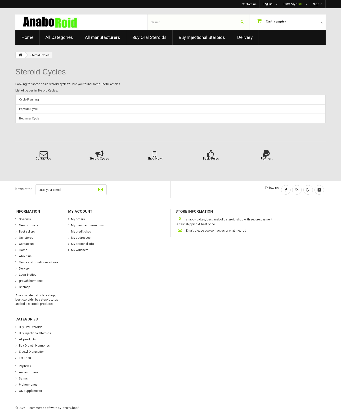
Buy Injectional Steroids (202, 37)
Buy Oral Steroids (149, 37)
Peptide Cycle (28, 109)
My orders (78, 219)
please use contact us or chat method (220, 230)
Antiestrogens (28, 372)
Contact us (249, 4)
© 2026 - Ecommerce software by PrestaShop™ (47, 408)
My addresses (80, 237)
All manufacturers (102, 37)
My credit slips (81, 231)
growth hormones (30, 281)
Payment (267, 158)
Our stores (25, 237)
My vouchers (79, 250)
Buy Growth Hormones (34, 345)
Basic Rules (211, 158)
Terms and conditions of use (38, 262)
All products (27, 339)
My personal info (82, 244)
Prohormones (27, 384)
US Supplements (30, 391)
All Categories (59, 37)
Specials (24, 219)
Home (27, 37)
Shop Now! (154, 158)
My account (80, 211)
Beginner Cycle (29, 118)
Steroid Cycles (40, 71)
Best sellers (26, 231)
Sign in (317, 4)
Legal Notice (27, 274)
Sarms (23, 378)
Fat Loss (24, 358)
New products (28, 225)
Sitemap (24, 287)
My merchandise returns (87, 225)
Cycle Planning (29, 99)
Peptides (24, 366)
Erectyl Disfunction (31, 351)
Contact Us (43, 158)
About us (24, 256)
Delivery (245, 37)
